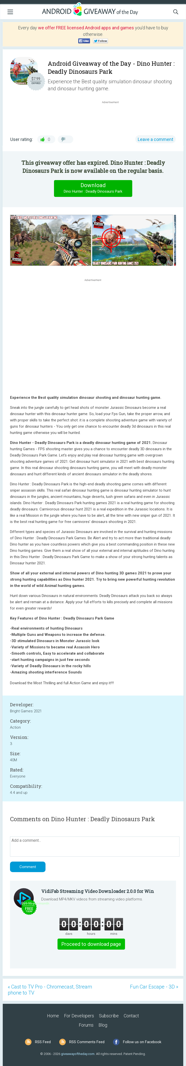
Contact (131, 1015)
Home (53, 1015)
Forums (86, 1025)
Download (93, 188)
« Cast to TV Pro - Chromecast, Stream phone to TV (50, 990)
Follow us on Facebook (142, 1042)
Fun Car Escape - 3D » (154, 987)
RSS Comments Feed (86, 1042)
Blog (102, 1025)
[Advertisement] (113, 116)
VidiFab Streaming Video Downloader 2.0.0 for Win (97, 891)
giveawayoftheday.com (77, 1054)
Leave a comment (155, 139)
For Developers (79, 1015)
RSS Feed (43, 1042)
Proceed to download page (91, 944)
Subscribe (109, 1015)
